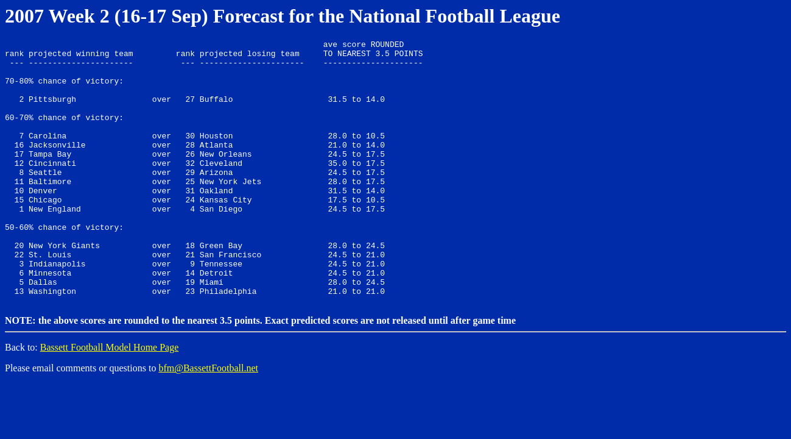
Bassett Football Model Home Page (109, 398)
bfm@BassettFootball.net (208, 419)
